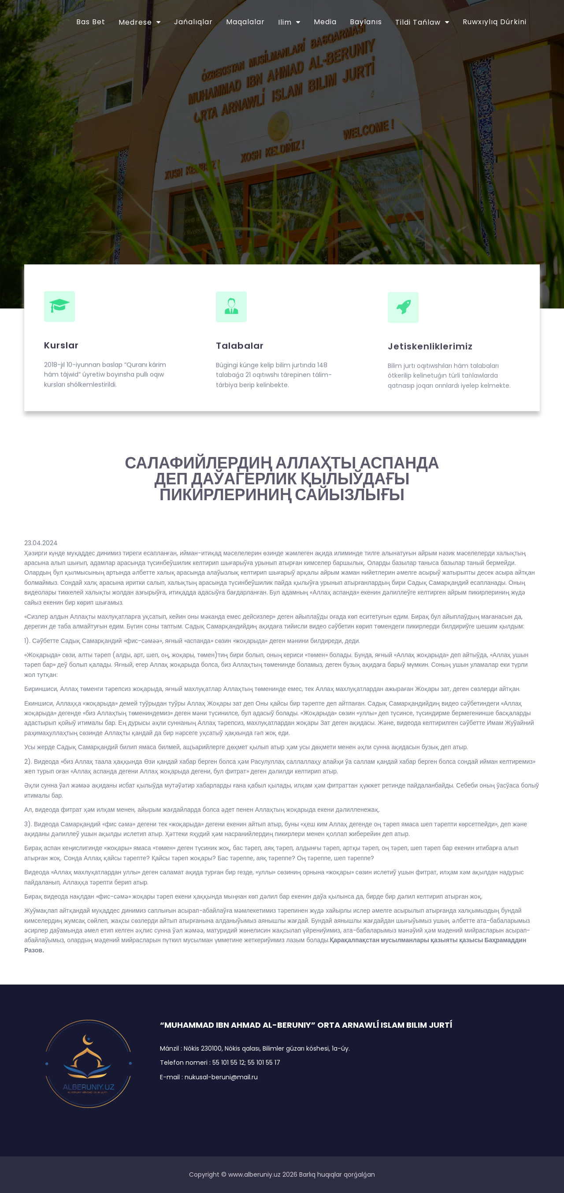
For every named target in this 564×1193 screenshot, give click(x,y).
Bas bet (90, 22)
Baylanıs (366, 22)
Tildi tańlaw (418, 22)
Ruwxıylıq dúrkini (495, 22)
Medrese (135, 22)
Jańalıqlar (193, 22)
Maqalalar (245, 22)
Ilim (285, 22)
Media (325, 22)
